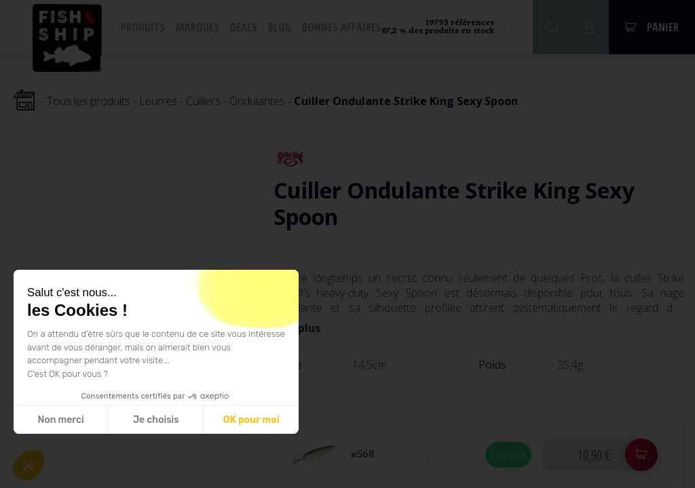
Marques (197, 27)
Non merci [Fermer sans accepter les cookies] (60, 420)
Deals (243, 27)
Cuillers (203, 101)
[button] (28, 465)
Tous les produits (88, 101)
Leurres (158, 101)
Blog (279, 27)
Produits (143, 27)
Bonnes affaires (341, 27)
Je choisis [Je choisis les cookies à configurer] (156, 420)
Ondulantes (257, 101)
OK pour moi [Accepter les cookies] (251, 420)
